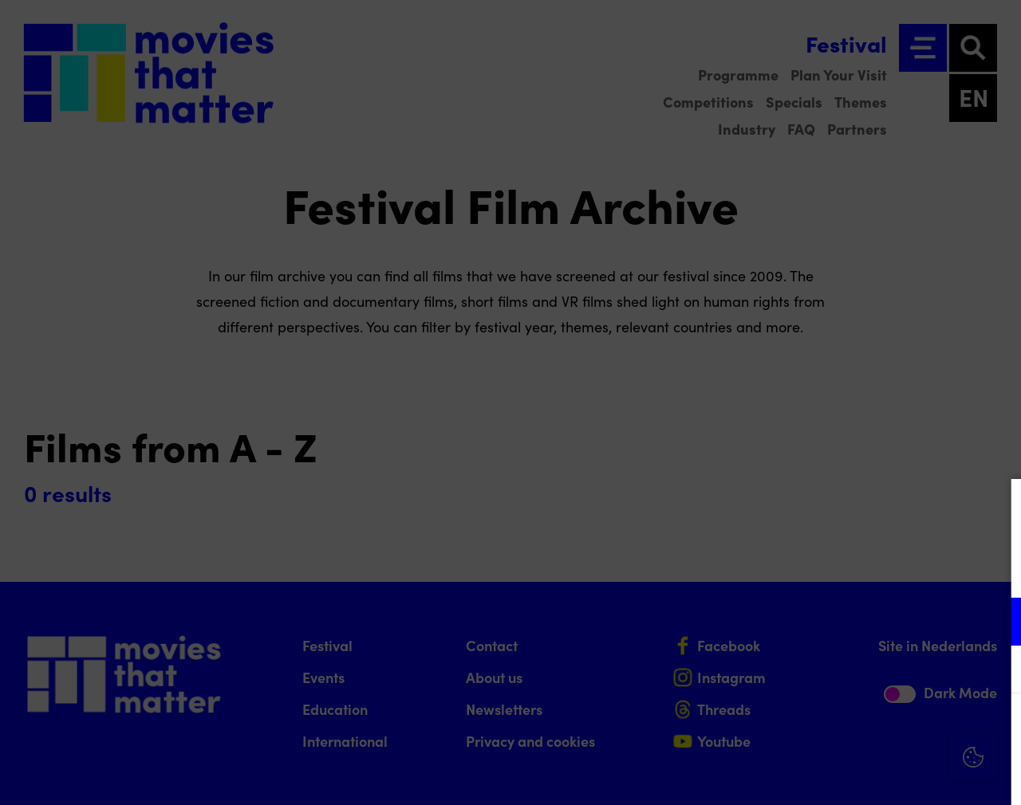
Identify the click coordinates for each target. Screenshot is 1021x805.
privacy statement (821, 569)
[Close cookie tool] (996, 507)
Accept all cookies (885, 729)
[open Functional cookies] (995, 623)
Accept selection (885, 775)
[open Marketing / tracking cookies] (995, 671)
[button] (869, 621)
